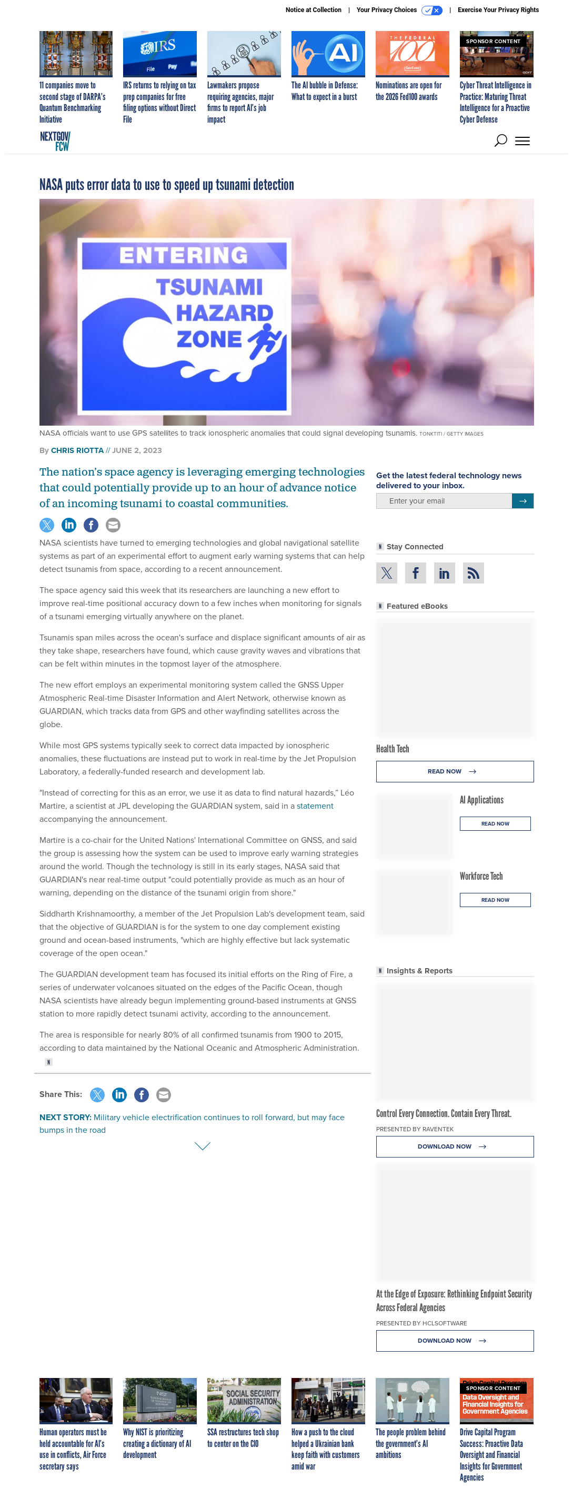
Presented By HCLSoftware (421, 1323)
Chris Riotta (77, 450)
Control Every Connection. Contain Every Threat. (443, 1113)
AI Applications (482, 799)
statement (315, 806)
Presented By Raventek (415, 1129)
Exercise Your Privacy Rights (498, 10)
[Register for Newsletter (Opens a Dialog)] (523, 501)
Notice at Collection (313, 10)
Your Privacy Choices (400, 10)
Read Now (455, 772)
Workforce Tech (481, 876)
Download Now (455, 1147)
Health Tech (392, 748)
